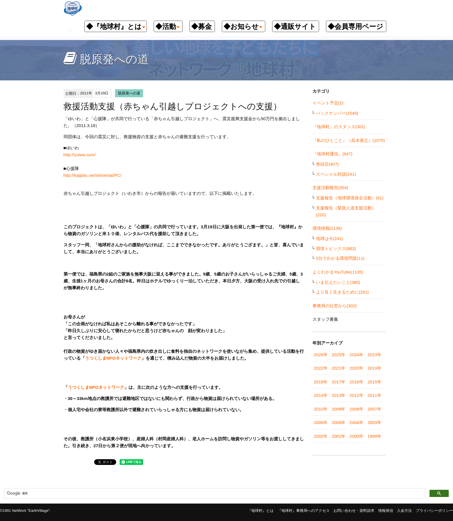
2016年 (356, 381)
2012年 (356, 395)
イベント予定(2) (327, 102)
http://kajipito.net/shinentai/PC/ (93, 175)
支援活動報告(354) (330, 187)
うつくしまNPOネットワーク (113, 358)
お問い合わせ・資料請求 (353, 510)
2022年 (321, 368)
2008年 (356, 409)
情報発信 (385, 510)
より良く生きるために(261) (342, 292)
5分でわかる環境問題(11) (340, 258)
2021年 (338, 368)
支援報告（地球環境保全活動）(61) (350, 197)
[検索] (214, 493)
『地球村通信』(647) (332, 153)
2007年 (374, 409)
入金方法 (404, 510)
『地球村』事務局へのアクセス (304, 510)
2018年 (321, 381)
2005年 (338, 422)
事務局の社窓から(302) (334, 305)
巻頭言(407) (327, 164)
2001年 (338, 436)
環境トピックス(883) (336, 248)
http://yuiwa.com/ (80, 154)
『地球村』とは (261, 510)
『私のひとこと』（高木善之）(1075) (348, 140)
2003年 (374, 422)
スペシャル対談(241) (336, 174)
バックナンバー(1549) (337, 113)
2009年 (338, 409)
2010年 (321, 409)
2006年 (321, 422)
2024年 (356, 354)
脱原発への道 (129, 93)
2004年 (356, 422)
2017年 (338, 381)
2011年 (374, 395)
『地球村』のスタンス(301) (338, 126)
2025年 (338, 354)
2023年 (374, 354)
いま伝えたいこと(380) (338, 282)
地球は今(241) (329, 238)
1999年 (374, 436)
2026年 (321, 354)
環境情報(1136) (327, 228)
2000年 (356, 436)
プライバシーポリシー (434, 510)
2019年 (374, 368)
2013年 (338, 395)
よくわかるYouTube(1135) (337, 272)
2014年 (321, 395)
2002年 (321, 436)
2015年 (374, 381)
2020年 (356, 368)
